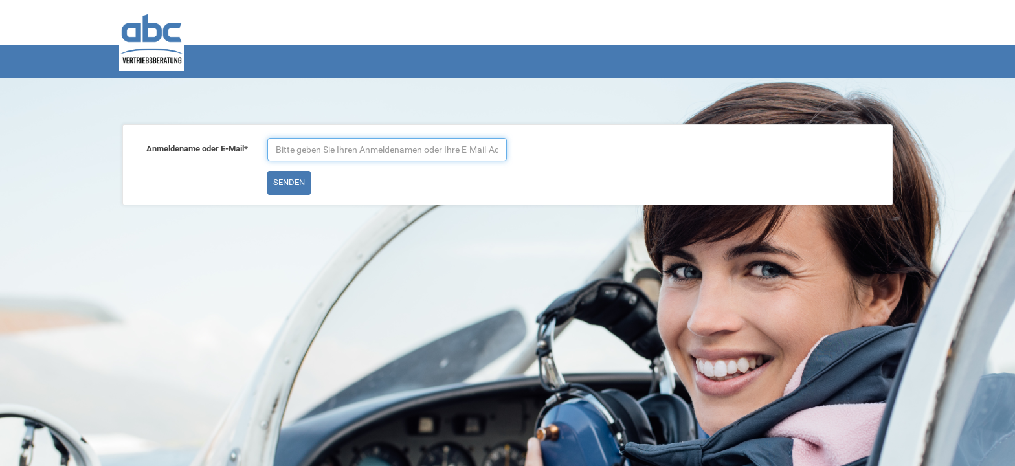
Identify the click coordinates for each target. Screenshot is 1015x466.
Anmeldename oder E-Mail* (197, 148)
